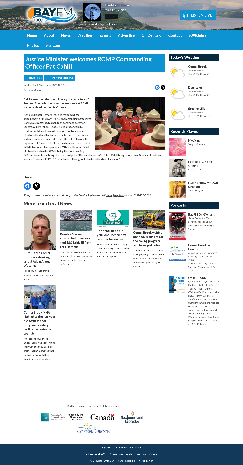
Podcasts (178, 205)
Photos (33, 45)
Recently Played (184, 131)
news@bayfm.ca (115, 195)
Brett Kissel (194, 169)
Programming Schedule (121, 454)
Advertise (126, 35)
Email (111, 16)
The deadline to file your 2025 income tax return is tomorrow (113, 225)
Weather (85, 35)
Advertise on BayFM (96, 454)
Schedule (196, 35)
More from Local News (61, 77)
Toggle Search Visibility (214, 35)
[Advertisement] (85, 372)
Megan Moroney (97, 24)
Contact (175, 35)
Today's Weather (185, 57)
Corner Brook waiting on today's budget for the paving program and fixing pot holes (149, 228)
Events (105, 35)
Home (32, 35)
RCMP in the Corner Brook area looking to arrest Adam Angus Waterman (40, 238)
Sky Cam (53, 45)
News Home (35, 77)
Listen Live (141, 454)
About (49, 35)
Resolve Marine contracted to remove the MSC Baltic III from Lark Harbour (76, 229)
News (66, 35)
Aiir (151, 460)
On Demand (151, 35)
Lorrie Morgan (195, 190)
